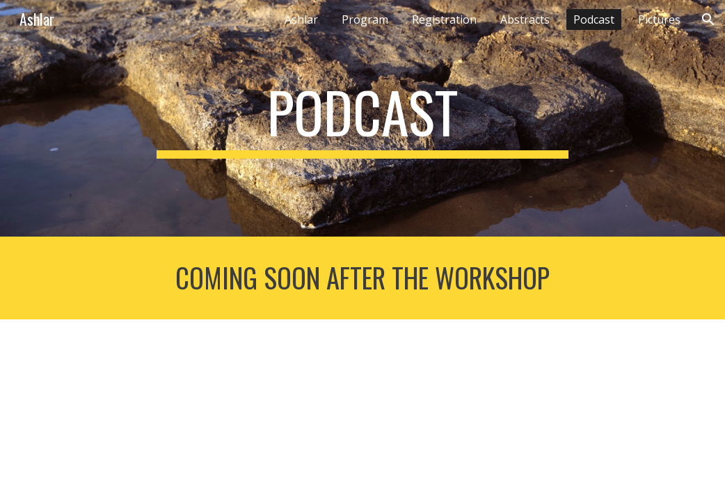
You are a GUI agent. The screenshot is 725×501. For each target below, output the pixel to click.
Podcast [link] (593, 19)
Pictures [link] (659, 19)
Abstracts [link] (525, 19)
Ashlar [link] (301, 19)
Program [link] (365, 19)
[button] (708, 19)
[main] (362, 118)
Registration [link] (444, 19)
